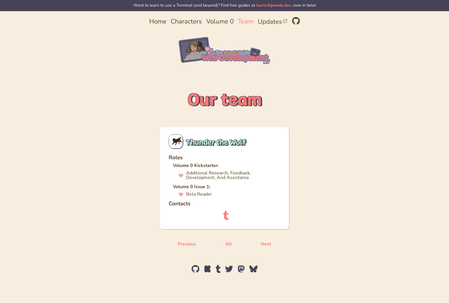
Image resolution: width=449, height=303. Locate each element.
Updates (273, 22)
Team (245, 22)
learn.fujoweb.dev (273, 5)
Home (157, 22)
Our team (225, 99)
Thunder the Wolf (216, 142)
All (228, 244)
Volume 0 (220, 22)
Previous (187, 244)
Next (266, 244)
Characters (186, 22)
